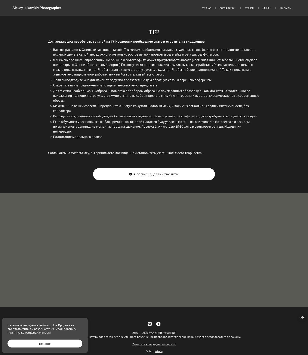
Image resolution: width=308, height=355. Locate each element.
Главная (206, 7)
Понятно (45, 343)
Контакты (285, 7)
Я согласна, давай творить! (154, 174)
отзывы (249, 7)
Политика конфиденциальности (154, 346)
